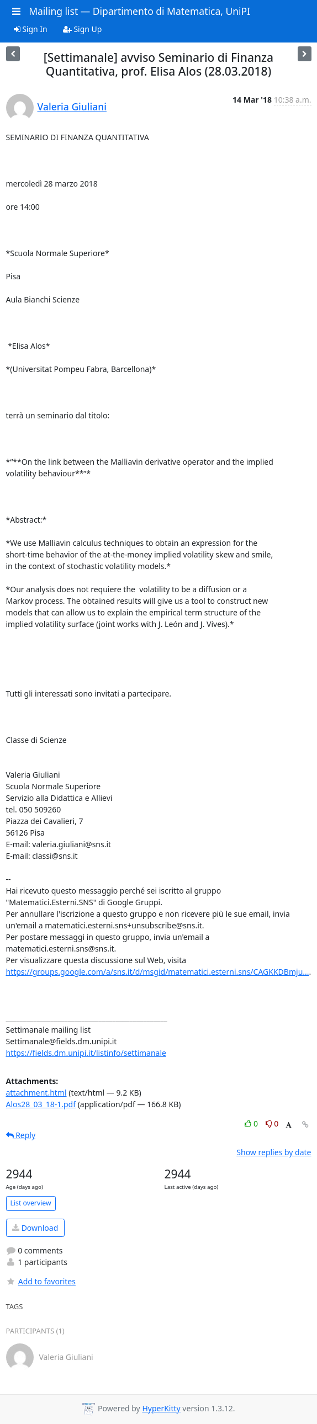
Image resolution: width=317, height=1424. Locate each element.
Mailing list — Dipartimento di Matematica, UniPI (139, 11)
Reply (21, 1135)
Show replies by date (273, 1152)
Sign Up (82, 29)
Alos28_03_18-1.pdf (41, 1104)
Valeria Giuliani (72, 106)
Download (35, 1228)
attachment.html (36, 1092)
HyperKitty (161, 1408)
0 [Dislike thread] (272, 1123)
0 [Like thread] (252, 1123)
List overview (30, 1203)
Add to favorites (41, 1281)
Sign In (30, 29)
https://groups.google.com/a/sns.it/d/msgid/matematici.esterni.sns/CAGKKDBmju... (157, 971)
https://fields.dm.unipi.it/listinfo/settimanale (86, 1053)
